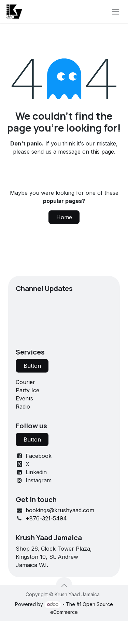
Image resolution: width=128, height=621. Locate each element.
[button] (64, 585)
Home (64, 217)
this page (102, 151)
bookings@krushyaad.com (60, 510)
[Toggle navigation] (115, 11)
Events (24, 398)
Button (32, 365)
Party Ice (27, 390)
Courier (25, 382)
